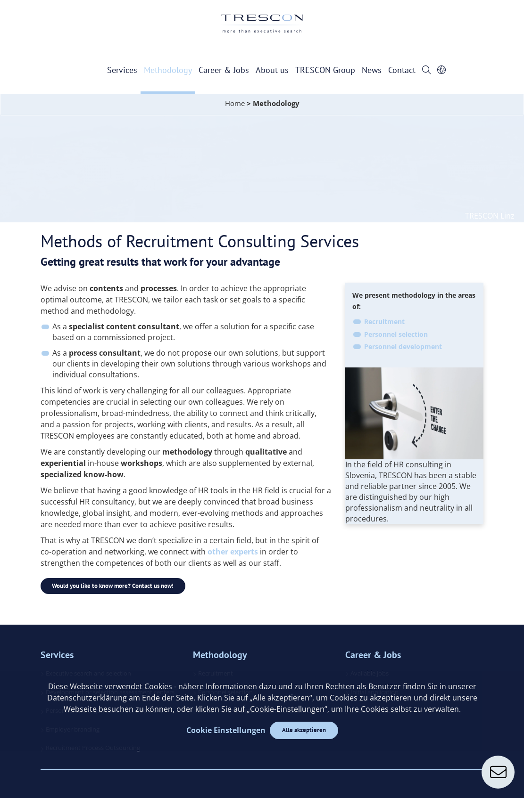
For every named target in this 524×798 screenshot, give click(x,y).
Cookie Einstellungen (225, 730)
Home (235, 103)
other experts (233, 551)
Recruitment (384, 321)
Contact (402, 70)
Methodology (168, 70)
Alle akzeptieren (304, 730)
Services (122, 70)
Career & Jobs (224, 70)
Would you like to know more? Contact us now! (113, 586)
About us (272, 70)
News (372, 70)
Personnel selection (396, 334)
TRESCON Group (325, 70)
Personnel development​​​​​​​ (403, 346)
